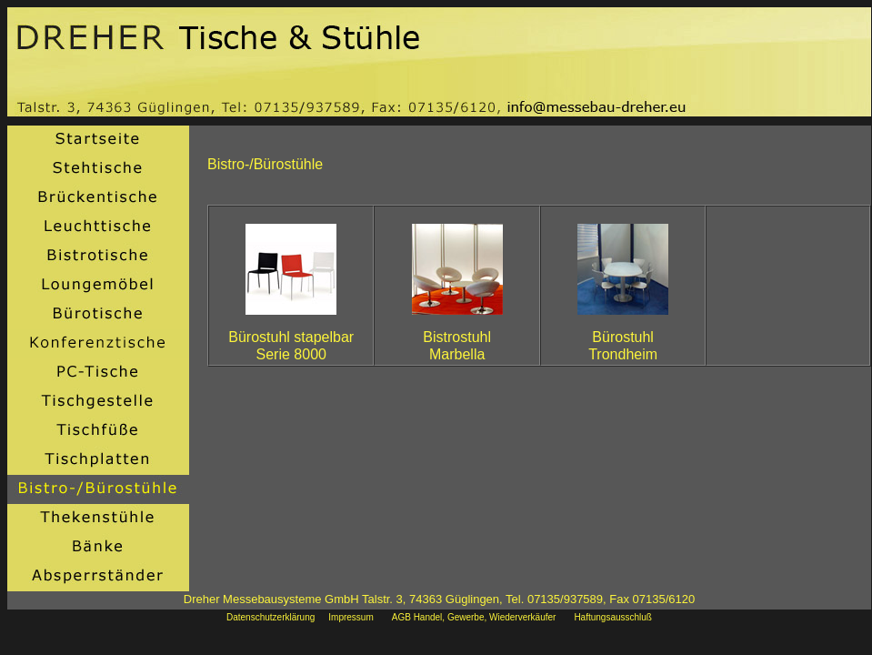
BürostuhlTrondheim (622, 345)
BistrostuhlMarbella (457, 345)
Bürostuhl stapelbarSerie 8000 (291, 345)
